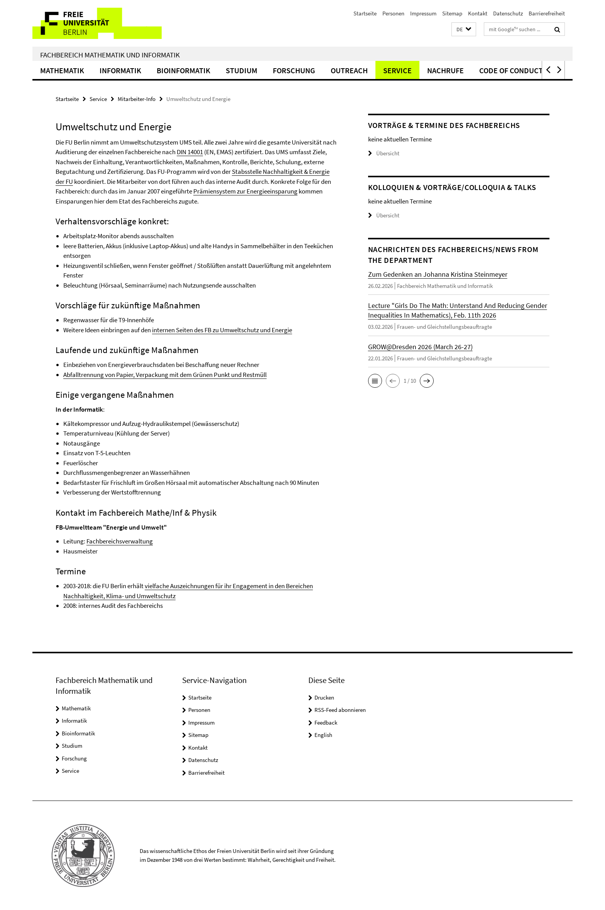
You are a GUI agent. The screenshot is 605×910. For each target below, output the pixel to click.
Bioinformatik (183, 70)
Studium (241, 70)
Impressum (423, 13)
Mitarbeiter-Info (136, 99)
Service (397, 70)
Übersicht (383, 153)
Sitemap (452, 13)
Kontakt (477, 13)
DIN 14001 (190, 152)
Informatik (120, 70)
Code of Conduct (511, 70)
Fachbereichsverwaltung (119, 541)
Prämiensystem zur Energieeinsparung (245, 191)
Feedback (325, 722)
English (323, 734)
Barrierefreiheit (547, 13)
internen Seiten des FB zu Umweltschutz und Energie (222, 330)
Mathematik (62, 70)
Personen (393, 13)
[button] (463, 29)
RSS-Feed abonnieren (340, 709)
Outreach (349, 70)
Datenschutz (508, 13)
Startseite (365, 13)
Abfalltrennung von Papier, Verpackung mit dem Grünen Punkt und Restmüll (165, 374)
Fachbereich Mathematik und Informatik (110, 54)
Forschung (294, 70)
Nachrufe (445, 70)
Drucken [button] (324, 697)
